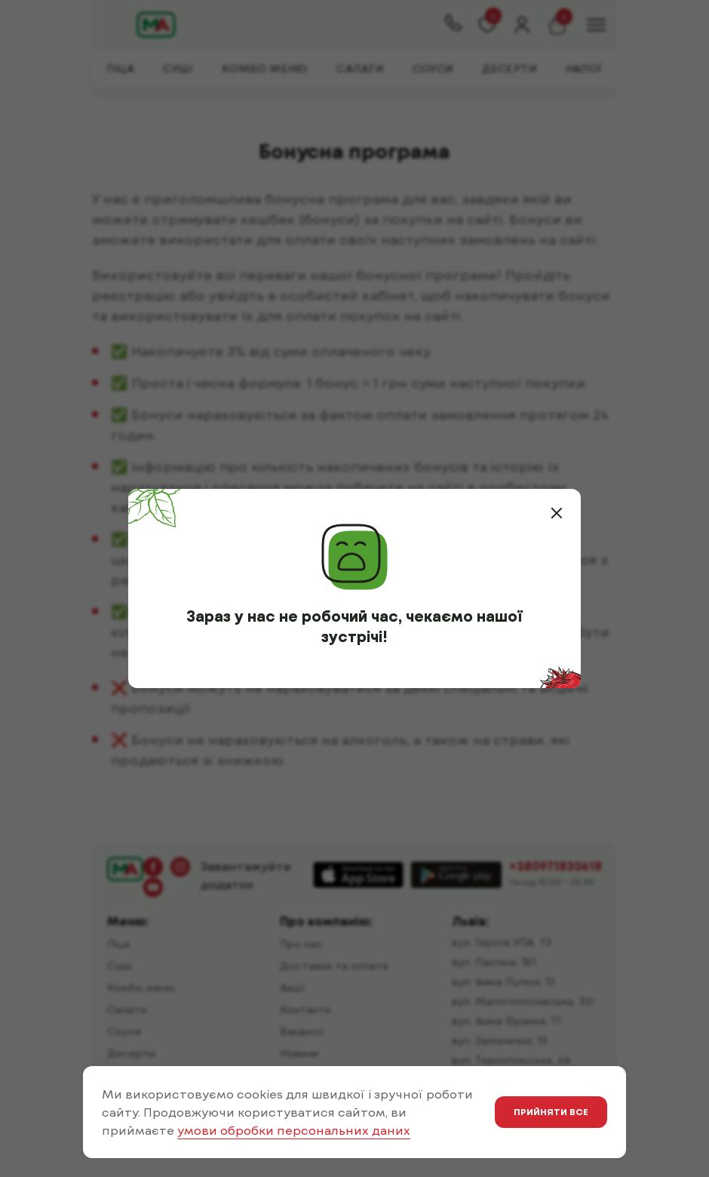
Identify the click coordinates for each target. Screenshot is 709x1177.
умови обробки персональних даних (293, 1130)
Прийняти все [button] (551, 1111)
